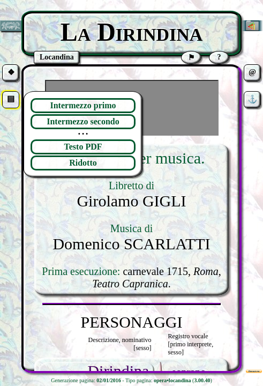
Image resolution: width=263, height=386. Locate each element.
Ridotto (83, 162)
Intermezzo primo (83, 105)
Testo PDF (83, 146)
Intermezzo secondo (83, 121)
